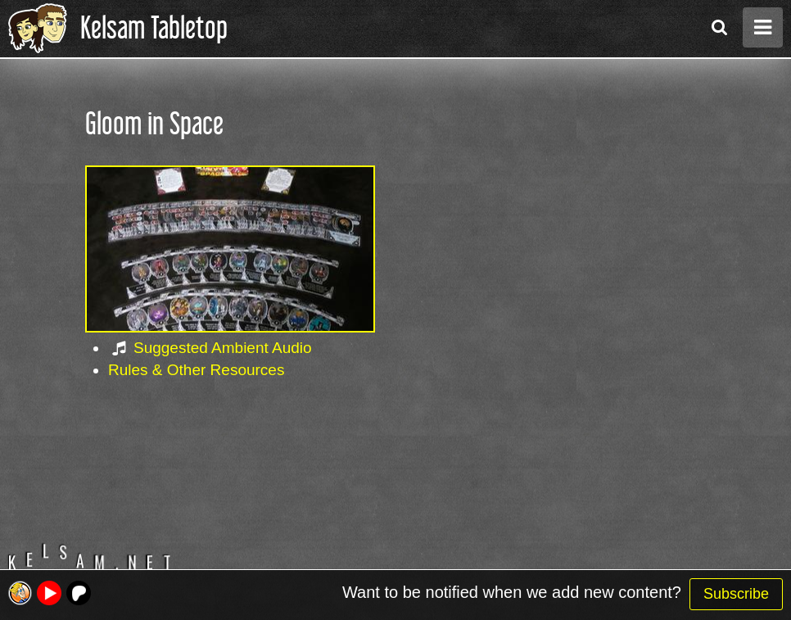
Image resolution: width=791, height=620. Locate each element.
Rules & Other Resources (196, 369)
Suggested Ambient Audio (222, 347)
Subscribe (736, 594)
